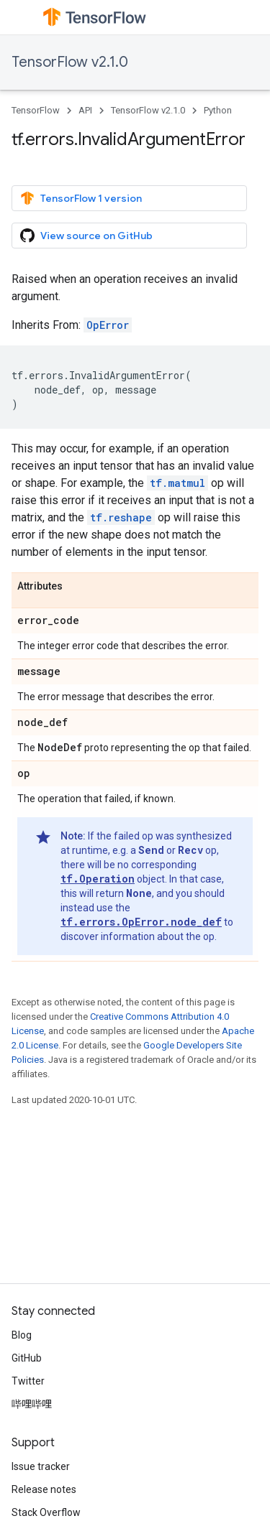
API (85, 110)
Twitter (28, 1381)
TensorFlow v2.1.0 (70, 62)
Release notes (44, 1489)
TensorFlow (36, 110)
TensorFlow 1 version (81, 198)
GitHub (27, 1358)
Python (218, 110)
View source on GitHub (86, 235)
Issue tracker (41, 1466)
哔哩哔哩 (32, 1404)
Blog (22, 1335)
